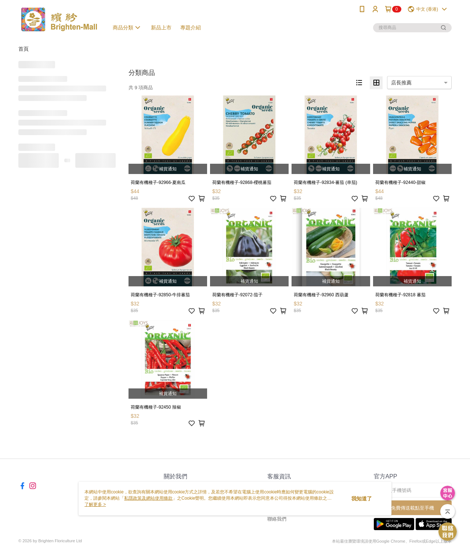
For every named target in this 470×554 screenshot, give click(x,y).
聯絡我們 (276, 519)
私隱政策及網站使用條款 (148, 498)
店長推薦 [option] (401, 83)
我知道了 (361, 499)
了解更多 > (95, 504)
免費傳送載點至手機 (412, 508)
